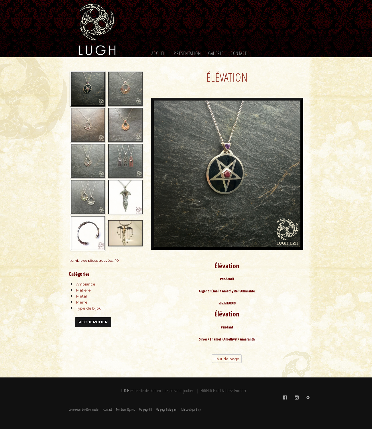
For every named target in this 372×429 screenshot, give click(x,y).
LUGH (125, 390)
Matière (83, 290)
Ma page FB (145, 409)
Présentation (187, 53)
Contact (239, 53)
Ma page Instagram (166, 409)
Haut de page (226, 359)
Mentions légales (125, 409)
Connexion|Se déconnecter (84, 409)
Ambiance (85, 284)
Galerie (215, 53)
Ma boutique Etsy (191, 409)
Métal (81, 296)
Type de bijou (88, 308)
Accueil (159, 53)
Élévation (227, 77)
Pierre (82, 302)
